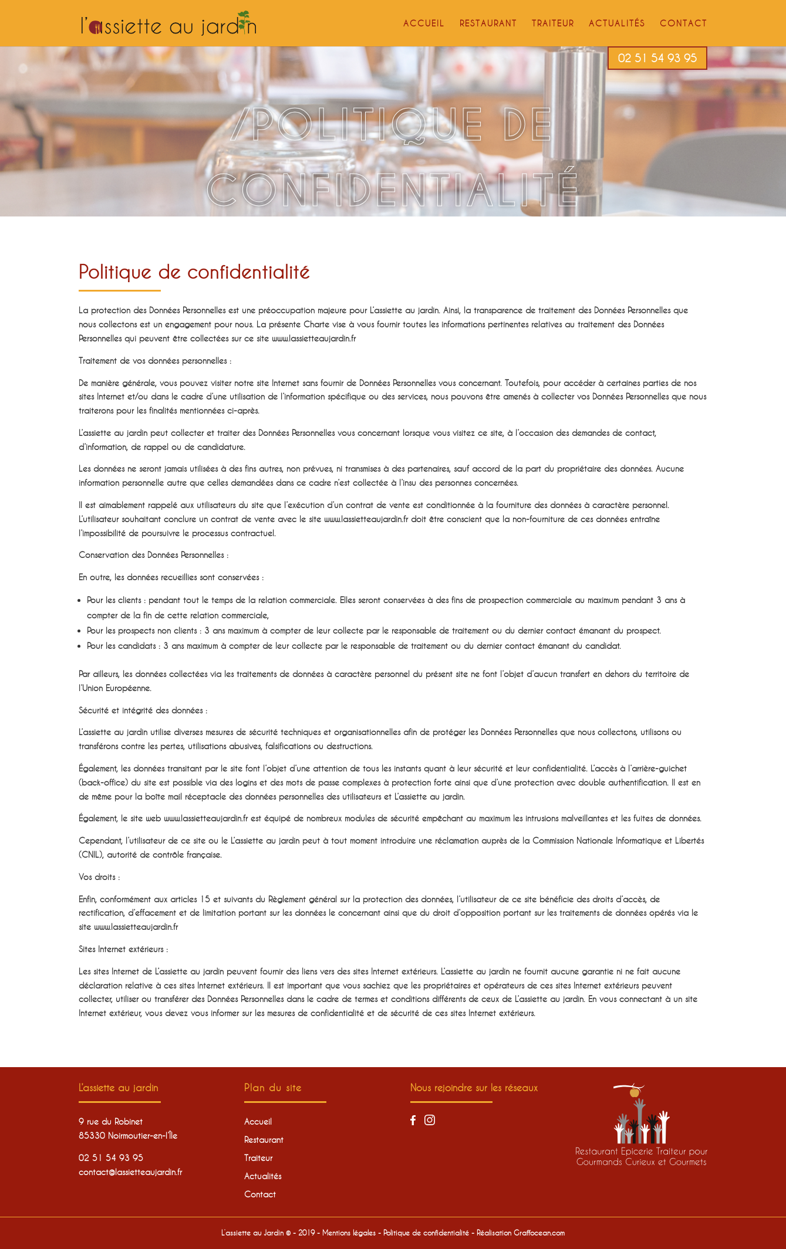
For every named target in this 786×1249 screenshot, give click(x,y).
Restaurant (488, 23)
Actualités (617, 23)
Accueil (424, 23)
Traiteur (553, 23)
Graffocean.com (539, 1232)
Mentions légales (349, 1232)
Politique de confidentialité (426, 1232)
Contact (683, 23)
